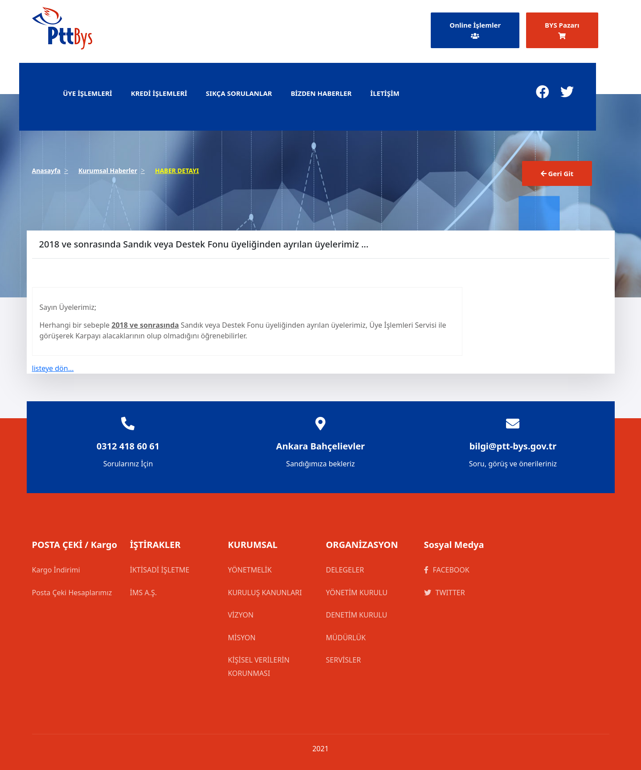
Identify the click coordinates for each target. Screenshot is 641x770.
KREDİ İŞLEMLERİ (159, 93)
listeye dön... (53, 368)
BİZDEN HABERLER (321, 93)
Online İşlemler (475, 30)
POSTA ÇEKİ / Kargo (74, 545)
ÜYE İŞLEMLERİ (87, 93)
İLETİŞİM (384, 93)
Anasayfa (46, 170)
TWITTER (444, 592)
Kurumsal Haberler (107, 170)
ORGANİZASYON (362, 545)
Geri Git (557, 173)
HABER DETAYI (177, 170)
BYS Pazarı (562, 30)
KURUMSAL (253, 545)
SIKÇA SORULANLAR (239, 93)
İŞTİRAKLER (155, 545)
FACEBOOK (447, 570)
